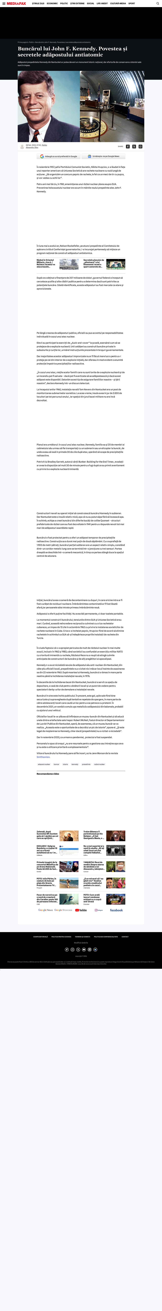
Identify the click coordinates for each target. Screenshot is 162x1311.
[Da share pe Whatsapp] (140, 146)
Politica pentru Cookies (61, 937)
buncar (56, 764)
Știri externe (77, 4)
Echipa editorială (40, 937)
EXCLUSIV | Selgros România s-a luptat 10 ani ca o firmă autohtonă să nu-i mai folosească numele (47, 849)
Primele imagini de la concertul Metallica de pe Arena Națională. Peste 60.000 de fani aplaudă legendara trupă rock (47, 865)
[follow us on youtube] (81, 910)
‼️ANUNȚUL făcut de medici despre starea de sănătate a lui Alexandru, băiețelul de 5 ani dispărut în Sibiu (94, 865)
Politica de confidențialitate (106, 937)
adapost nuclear (44, 764)
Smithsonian (43, 757)
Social (90, 4)
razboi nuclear (99, 764)
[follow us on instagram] (99, 910)
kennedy (75, 764)
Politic (64, 4)
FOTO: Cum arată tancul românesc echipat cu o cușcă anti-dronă (92, 898)
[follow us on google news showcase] (63, 910)
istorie (65, 764)
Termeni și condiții (82, 937)
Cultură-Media (118, 4)
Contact (125, 937)
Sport (131, 4)
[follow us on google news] (45, 910)
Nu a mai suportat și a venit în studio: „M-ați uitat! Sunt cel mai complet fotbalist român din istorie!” (94, 849)
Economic (52, 4)
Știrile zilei (38, 4)
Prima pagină (23, 42)
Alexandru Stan (32, 147)
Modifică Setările (81, 943)
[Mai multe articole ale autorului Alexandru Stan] (22, 146)
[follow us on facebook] (116, 910)
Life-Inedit (102, 4)
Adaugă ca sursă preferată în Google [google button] (58, 156)
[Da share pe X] (134, 146)
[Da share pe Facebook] (128, 146)
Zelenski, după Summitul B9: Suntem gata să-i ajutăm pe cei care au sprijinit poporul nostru (47, 835)
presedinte (86, 764)
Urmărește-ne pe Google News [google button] (103, 156)
